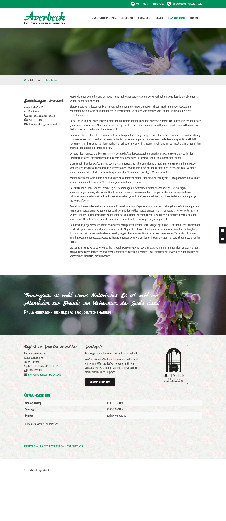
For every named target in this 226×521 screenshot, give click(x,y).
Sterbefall (127, 18)
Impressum (30, 446)
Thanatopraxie (176, 18)
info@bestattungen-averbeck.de (44, 374)
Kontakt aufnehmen (100, 382)
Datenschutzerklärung (50, 446)
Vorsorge (144, 18)
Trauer (158, 18)
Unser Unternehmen (104, 18)
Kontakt (195, 18)
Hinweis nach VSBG (74, 446)
